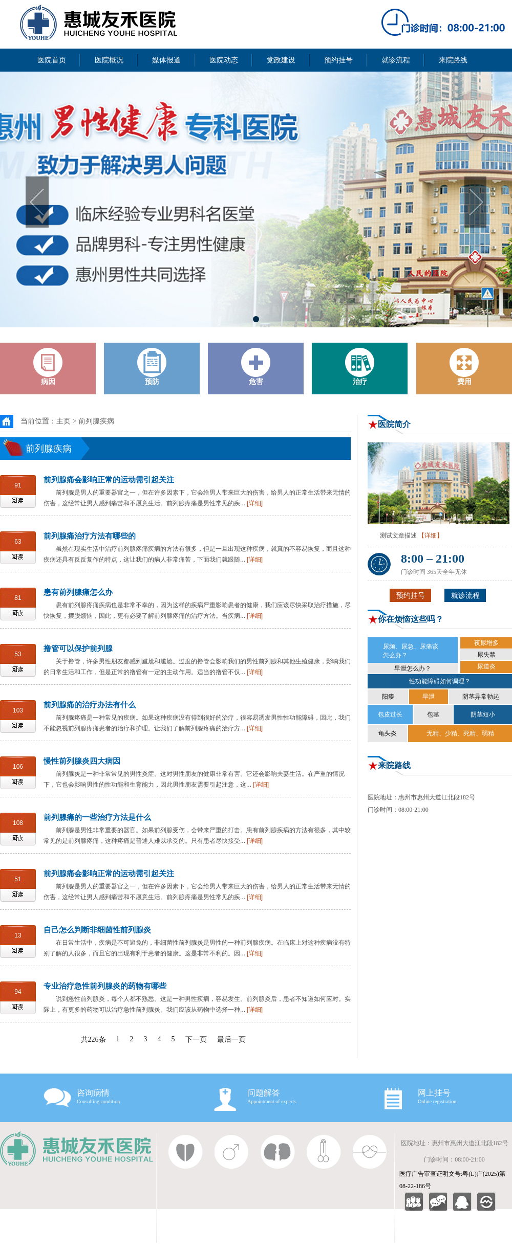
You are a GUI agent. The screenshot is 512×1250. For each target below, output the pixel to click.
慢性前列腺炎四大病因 (82, 760)
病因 (48, 367)
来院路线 (453, 60)
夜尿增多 (486, 642)
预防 (152, 367)
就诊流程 (395, 60)
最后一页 (231, 1039)
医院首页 (51, 60)
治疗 (360, 367)
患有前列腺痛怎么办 (78, 592)
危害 (256, 367)
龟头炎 (387, 733)
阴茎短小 (483, 714)
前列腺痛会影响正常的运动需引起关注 (109, 479)
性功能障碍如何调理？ (440, 681)
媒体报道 (166, 60)
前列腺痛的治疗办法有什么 (90, 704)
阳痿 (388, 696)
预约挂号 (338, 60)
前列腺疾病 (96, 421)
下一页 (196, 1039)
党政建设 (281, 60)
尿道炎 (486, 666)
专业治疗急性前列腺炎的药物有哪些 (105, 985)
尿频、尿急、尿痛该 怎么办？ (410, 651)
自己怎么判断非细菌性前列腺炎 (97, 929)
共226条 (93, 1039)
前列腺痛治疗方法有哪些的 (90, 535)
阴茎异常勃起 (480, 696)
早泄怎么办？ (412, 668)
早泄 (428, 696)
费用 (464, 367)
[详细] (255, 503)
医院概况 (109, 60)
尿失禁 (486, 654)
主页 (63, 421)
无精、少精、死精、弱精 (460, 733)
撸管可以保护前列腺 (78, 648)
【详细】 (430, 535)
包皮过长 (390, 714)
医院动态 (223, 60)
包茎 (433, 714)
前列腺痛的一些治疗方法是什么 (97, 817)
